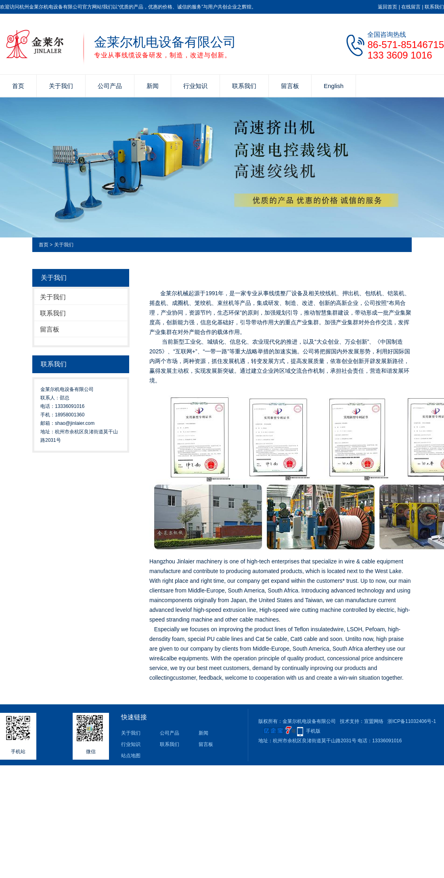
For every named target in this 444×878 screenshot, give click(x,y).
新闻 (153, 85)
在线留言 (411, 7)
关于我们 (61, 85)
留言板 (290, 85)
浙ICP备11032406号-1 (411, 721)
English (333, 85)
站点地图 (130, 755)
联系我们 (434, 7)
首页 (18, 85)
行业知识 (195, 85)
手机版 (313, 731)
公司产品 (110, 85)
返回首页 (387, 7)
